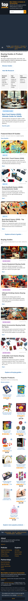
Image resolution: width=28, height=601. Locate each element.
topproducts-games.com (9, 582)
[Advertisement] (14, 29)
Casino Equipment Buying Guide (13, 264)
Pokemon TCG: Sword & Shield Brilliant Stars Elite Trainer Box (7, 465)
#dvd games (19, 533)
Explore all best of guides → (14, 234)
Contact (2, 569)
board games (10, 47)
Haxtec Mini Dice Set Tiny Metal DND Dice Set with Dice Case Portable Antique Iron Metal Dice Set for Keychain (21, 499)
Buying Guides (18, 554)
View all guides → (5, 138)
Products (17, 556)
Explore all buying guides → (14, 372)
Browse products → (6, 382)
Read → (4, 166)
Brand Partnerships (5, 562)
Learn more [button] (20, 595)
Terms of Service (5, 556)
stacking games (18, 47)
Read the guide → (6, 125)
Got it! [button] (13, 598)
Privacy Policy (4, 554)
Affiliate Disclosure (5, 552)
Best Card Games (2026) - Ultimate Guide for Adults (12, 115)
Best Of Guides (18, 552)
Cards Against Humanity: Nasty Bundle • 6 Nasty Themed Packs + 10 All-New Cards (21, 448)
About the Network (5, 564)
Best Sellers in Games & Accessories (17, 2)
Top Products (4, 578)
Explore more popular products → (14, 525)
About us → (3, 544)
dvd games (23, 46)
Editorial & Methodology (6, 550)
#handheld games (10, 533)
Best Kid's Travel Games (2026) (13, 158)
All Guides (17, 550)
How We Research (8, 70)
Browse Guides (7, 66)
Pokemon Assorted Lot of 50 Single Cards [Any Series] (7, 395)
